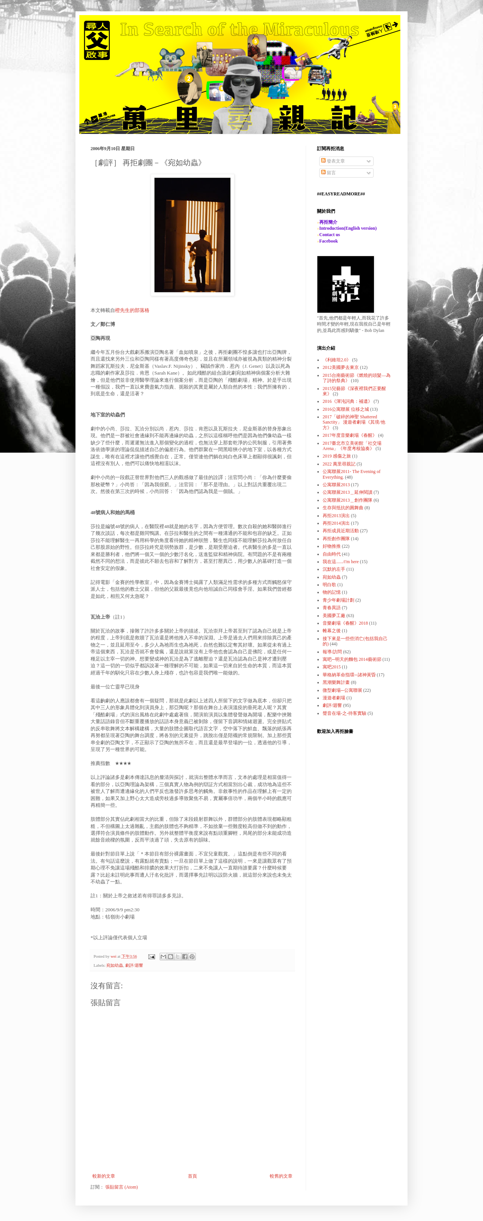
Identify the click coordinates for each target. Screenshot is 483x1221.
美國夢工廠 (334, 615)
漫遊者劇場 (334, 697)
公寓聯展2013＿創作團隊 (347, 500)
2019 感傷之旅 (337, 456)
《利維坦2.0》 (337, 359)
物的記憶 (332, 592)
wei (114, 956)
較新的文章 (103, 1176)
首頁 (192, 1176)
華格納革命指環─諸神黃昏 (349, 674)
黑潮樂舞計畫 (336, 682)
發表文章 (333, 161)
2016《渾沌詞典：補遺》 (347, 401)
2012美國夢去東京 (341, 367)
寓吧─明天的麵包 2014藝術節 (352, 659)
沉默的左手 (334, 569)
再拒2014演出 (336, 523)
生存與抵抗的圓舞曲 (343, 507)
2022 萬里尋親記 (339, 464)
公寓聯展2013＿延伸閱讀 (347, 492)
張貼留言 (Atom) (121, 1187)
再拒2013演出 (336, 515)
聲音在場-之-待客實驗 (344, 713)
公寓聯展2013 (336, 484)
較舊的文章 (281, 1176)
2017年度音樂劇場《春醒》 (350, 435)
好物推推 (332, 546)
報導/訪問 (332, 651)
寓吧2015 (332, 667)
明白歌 (329, 584)
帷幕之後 (332, 630)
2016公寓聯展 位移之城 (346, 409)
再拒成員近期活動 (341, 530)
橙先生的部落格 (132, 310)
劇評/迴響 (134, 965)
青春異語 (332, 607)
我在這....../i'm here (341, 561)
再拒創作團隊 (336, 538)
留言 (328, 172)
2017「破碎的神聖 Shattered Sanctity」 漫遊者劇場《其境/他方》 (354, 422)
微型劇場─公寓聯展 (342, 690)
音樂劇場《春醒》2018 (345, 623)
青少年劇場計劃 (338, 600)
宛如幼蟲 (114, 965)
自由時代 (332, 554)
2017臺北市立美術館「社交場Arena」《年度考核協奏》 (352, 446)
